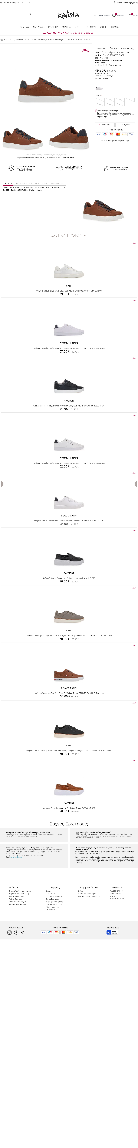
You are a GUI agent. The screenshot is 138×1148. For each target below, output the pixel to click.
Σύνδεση (101, 15)
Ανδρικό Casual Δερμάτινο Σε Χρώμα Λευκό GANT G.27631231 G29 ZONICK (69, 291)
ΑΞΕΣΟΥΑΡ (91, 27)
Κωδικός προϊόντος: (102, 60)
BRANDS (115, 27)
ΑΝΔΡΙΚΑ (66, 27)
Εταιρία (48, 891)
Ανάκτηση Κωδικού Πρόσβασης (89, 896)
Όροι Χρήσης (124, 141)
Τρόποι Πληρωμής (16, 899)
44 (130, 100)
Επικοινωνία (50, 910)
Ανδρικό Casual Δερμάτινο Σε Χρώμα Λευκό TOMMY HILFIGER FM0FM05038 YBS (69, 463)
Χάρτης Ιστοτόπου (52, 907)
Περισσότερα (102, 117)
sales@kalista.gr (16, 857)
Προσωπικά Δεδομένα (54, 896)
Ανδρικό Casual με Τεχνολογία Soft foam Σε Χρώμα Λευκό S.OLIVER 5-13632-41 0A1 (69, 406)
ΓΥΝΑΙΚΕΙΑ (53, 27)
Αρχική (2, 40)
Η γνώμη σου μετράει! (54, 904)
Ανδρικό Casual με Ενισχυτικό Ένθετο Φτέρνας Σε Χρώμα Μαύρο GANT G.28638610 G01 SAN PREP (69, 750)
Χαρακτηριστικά (21, 183)
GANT (69, 285)
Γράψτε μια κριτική (116, 65)
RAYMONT (69, 573)
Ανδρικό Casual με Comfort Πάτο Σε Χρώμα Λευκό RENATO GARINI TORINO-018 (69, 521)
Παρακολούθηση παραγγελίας (127, 3)
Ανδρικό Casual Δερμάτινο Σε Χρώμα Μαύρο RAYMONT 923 (69, 578)
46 (110, 104)
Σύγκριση (125, 124)
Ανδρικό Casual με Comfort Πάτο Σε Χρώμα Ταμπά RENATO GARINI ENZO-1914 (69, 693)
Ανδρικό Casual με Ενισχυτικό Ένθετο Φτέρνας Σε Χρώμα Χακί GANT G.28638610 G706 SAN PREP (69, 636)
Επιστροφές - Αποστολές (38, 183)
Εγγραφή (107, 15)
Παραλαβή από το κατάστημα (19, 894)
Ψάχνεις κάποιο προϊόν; (54, 902)
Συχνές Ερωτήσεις (52, 899)
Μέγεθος (98, 95)
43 (120, 100)
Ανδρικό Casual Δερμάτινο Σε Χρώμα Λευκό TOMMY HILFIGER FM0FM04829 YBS (69, 348)
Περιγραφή (8, 183)
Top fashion (24, 27)
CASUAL (28, 40)
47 (120, 104)
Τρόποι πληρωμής (56, 183)
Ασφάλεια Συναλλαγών (17, 902)
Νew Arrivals (39, 27)
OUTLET (104, 27)
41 (100, 100)
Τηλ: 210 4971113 (116, 891)
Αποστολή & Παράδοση (17, 896)
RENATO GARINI (69, 158)
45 (100, 104)
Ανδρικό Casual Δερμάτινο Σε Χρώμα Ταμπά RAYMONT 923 (69, 808)
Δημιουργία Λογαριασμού (87, 894)
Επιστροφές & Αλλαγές (17, 904)
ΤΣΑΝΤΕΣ (78, 27)
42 (110, 100)
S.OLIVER (69, 400)
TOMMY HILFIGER (69, 343)
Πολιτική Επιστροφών (109, 141)
